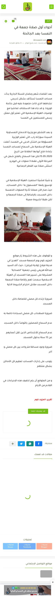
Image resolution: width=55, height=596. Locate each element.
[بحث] (3, 7)
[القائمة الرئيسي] (51, 7)
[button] (38, 443)
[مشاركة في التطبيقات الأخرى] (12, 443)
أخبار (48, 21)
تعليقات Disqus (10, 546)
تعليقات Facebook (27, 546)
